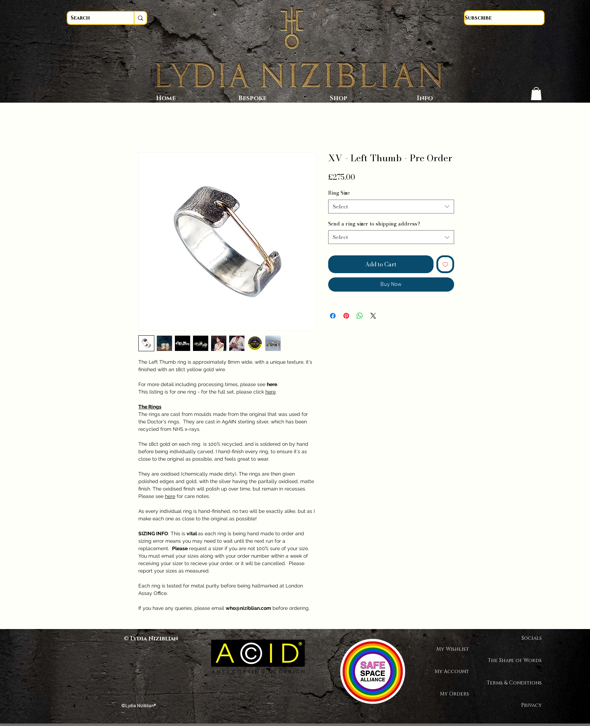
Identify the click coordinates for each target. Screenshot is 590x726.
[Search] (94, 18)
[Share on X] (373, 315)
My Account (452, 671)
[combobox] (391, 206)
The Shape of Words (517, 660)
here (270, 392)
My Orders (454, 693)
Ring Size (339, 193)
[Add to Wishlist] (445, 264)
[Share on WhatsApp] (359, 315)
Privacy (531, 705)
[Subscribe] (504, 17)
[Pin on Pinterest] (346, 315)
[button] (536, 93)
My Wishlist (452, 649)
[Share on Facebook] (333, 315)
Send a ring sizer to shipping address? (374, 224)
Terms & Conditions (517, 682)
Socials (532, 638)
